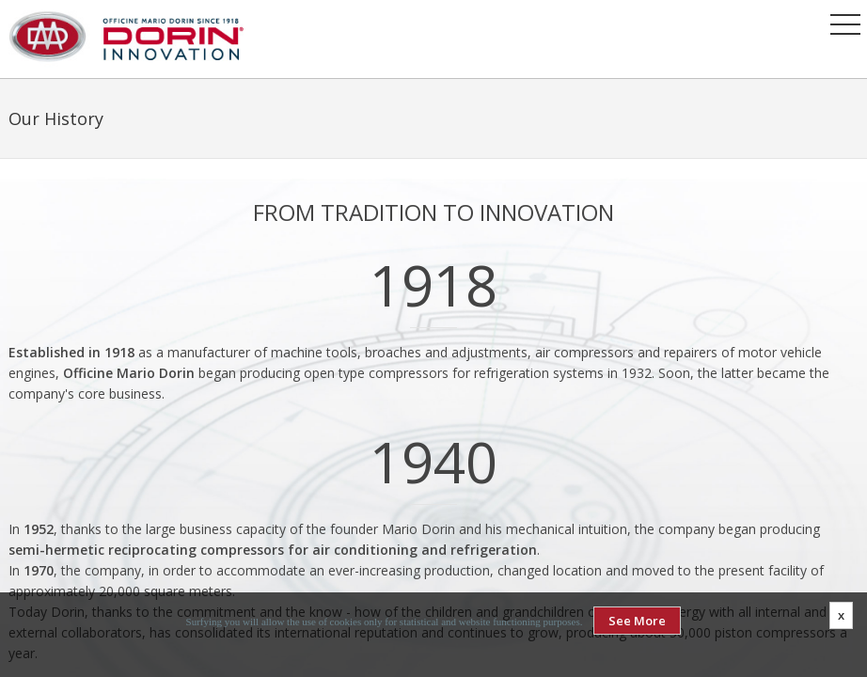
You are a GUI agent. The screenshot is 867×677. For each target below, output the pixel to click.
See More (637, 620)
